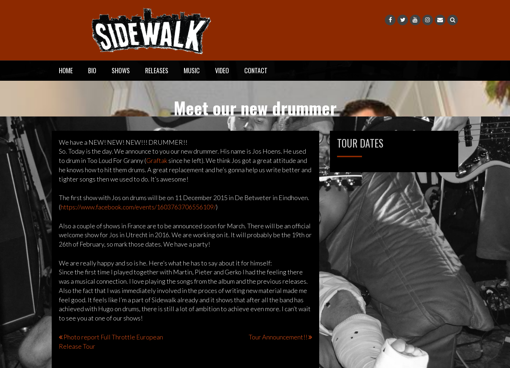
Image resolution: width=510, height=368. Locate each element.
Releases (156, 70)
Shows (121, 70)
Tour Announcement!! (278, 337)
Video (222, 70)
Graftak (156, 160)
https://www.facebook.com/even (138, 207)
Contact (255, 70)
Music (192, 70)
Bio (92, 70)
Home (66, 70)
